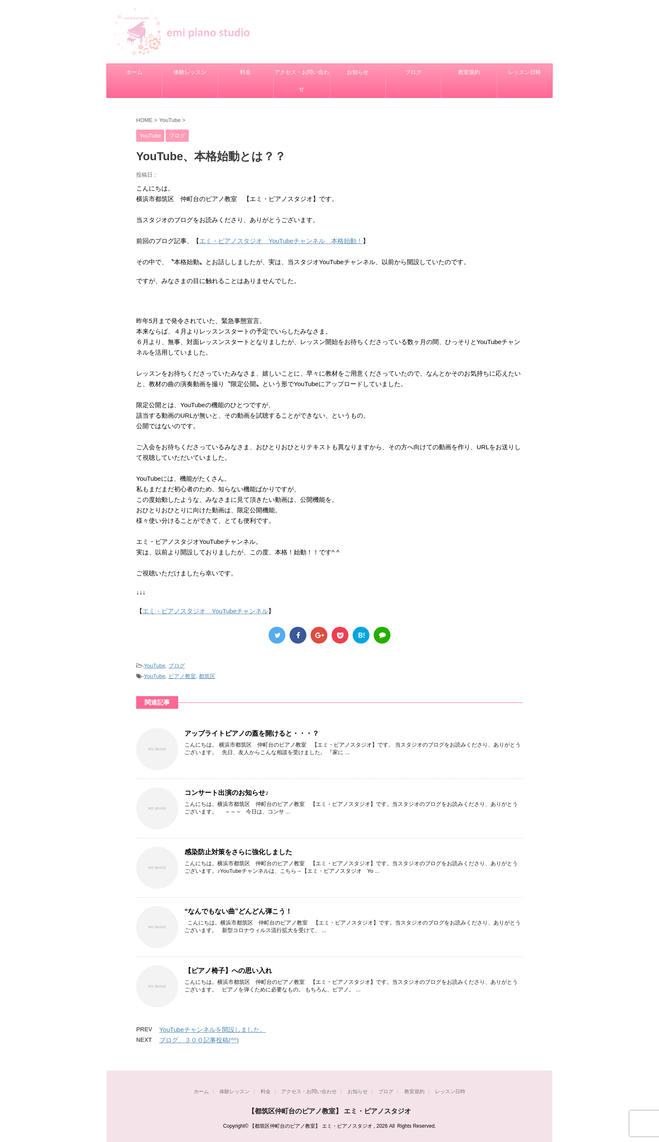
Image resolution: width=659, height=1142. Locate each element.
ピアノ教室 (182, 676)
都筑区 (207, 676)
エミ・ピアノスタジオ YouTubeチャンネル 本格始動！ (281, 240)
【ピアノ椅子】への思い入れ (228, 970)
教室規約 (469, 72)
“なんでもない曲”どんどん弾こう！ (238, 911)
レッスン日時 (524, 72)
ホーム (134, 72)
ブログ (413, 72)
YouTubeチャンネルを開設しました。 (212, 1029)
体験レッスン (190, 72)
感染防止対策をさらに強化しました (238, 852)
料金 (245, 72)
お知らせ (358, 72)
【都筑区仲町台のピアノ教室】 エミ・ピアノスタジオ (329, 1111)
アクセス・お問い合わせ (301, 80)
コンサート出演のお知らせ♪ (227, 792)
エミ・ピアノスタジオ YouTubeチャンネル (205, 611)
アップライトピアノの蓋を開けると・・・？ (252, 733)
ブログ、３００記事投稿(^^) (199, 1040)
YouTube (154, 665)
